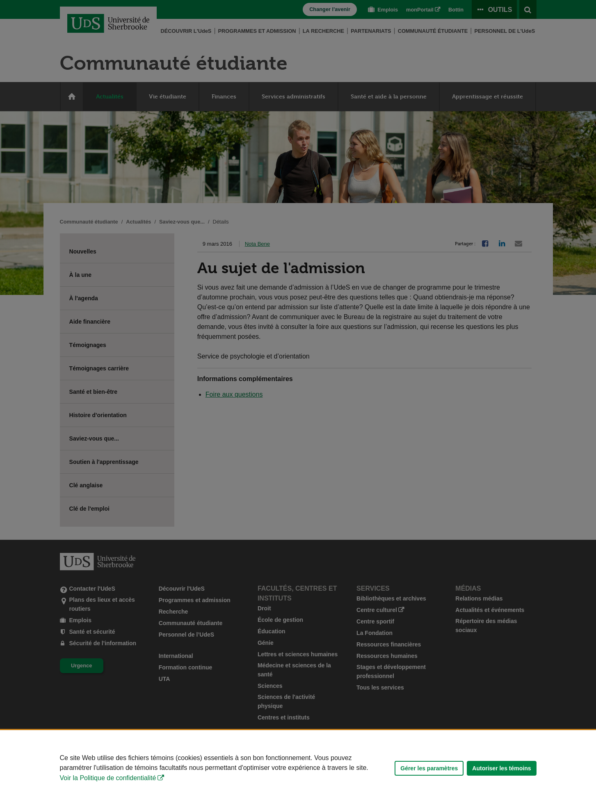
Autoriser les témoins (501, 768)
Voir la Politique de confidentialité (108, 777)
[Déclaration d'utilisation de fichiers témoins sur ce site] (298, 768)
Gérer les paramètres (429, 768)
